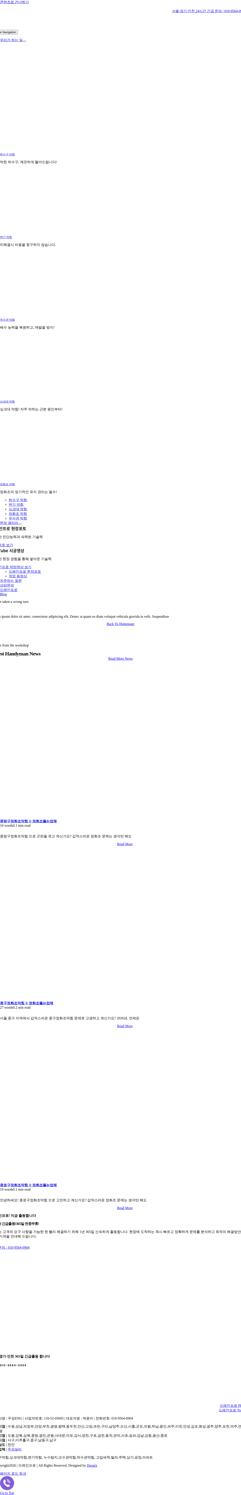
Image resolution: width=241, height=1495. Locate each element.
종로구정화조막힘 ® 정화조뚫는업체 (28, 1185)
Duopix (92, 1465)
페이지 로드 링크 (13, 1473)
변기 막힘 (6, 237)
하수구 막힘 (7, 154)
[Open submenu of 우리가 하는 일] (24, 41)
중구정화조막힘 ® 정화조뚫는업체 (26, 1003)
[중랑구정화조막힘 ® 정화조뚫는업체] (54, 817)
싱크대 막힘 (7, 401)
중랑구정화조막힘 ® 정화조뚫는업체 (28, 821)
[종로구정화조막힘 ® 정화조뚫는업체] (54, 1181)
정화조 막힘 (7, 484)
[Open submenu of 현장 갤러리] (20, 524)
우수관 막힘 (7, 319)
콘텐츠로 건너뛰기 (14, 2)
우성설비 (15, 1449)
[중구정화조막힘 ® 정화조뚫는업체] (54, 999)
